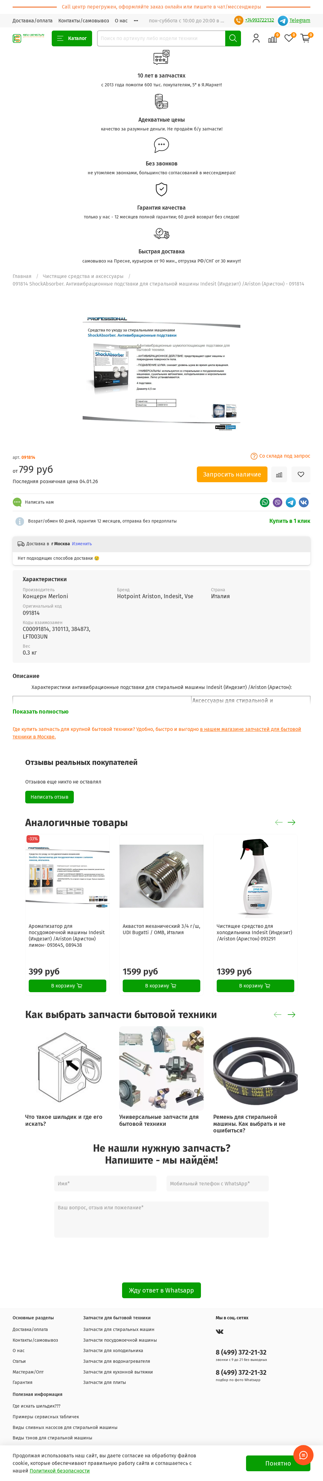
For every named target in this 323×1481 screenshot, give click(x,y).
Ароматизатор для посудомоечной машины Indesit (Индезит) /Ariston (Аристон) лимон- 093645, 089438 (67, 935)
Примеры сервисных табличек (46, 1417)
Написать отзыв (49, 797)
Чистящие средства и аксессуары (83, 276)
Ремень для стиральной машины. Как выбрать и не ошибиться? (249, 1124)
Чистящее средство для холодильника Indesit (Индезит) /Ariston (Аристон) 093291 (254, 932)
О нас (121, 21)
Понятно (278, 1463)
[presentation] (161, 1260)
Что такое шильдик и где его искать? (64, 1120)
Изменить (82, 544)
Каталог (72, 38)
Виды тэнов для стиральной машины (52, 1438)
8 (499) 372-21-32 (241, 1353)
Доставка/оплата (33, 21)
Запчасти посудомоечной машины (120, 1340)
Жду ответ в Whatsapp (161, 1290)
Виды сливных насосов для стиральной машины (65, 1427)
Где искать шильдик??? (37, 1406)
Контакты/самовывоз (83, 21)
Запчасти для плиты (104, 1382)
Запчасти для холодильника (113, 1350)
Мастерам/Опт (28, 1372)
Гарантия (22, 1382)
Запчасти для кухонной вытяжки (118, 1372)
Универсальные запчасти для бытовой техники (159, 1120)
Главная (22, 276)
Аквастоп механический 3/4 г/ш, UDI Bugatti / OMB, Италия (161, 929)
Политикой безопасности (60, 1471)
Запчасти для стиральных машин (119, 1329)
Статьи (19, 1361)
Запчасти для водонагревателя (116, 1361)
